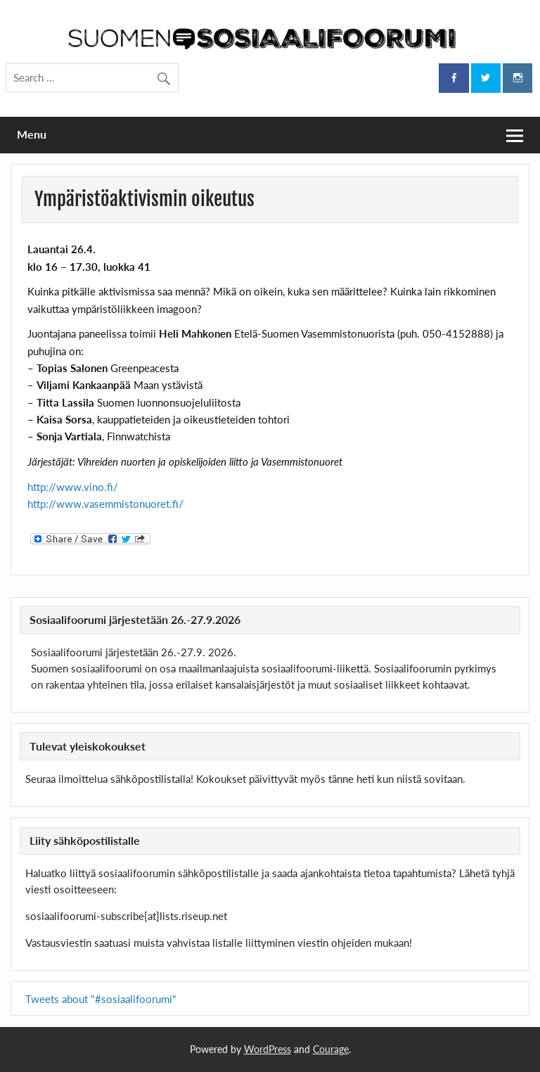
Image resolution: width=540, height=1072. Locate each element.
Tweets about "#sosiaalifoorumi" (100, 999)
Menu (31, 134)
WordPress (267, 1049)
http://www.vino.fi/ (72, 486)
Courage (331, 1049)
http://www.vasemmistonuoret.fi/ (105, 503)
